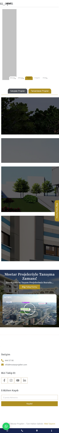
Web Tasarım (49, 423)
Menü (8, 3)
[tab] (17, 91)
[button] (29, 309)
